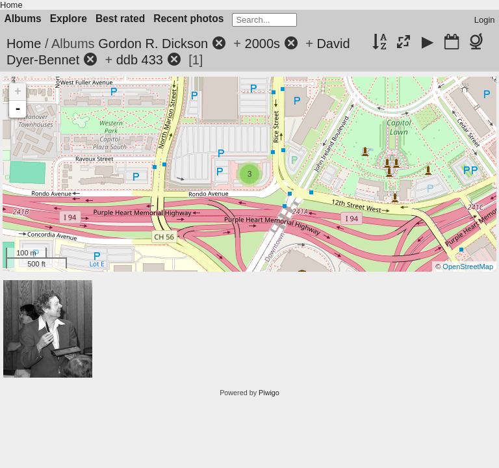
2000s (263, 43)
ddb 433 (139, 60)
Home (11, 5)
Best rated (120, 18)
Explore (68, 18)
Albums (23, 18)
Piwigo (269, 392)
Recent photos (188, 18)
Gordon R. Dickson (153, 43)
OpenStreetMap (467, 266)
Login (484, 20)
